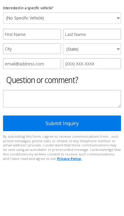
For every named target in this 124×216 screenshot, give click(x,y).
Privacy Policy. (69, 158)
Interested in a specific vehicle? (28, 7)
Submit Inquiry (62, 123)
